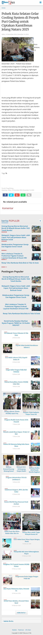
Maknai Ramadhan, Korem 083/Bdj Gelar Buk (16, 383)
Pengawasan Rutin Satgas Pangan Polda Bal (26, 577)
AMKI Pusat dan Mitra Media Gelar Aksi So (11, 532)
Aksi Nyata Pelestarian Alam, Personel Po (16, 590)
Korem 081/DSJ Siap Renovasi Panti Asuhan (16, 503)
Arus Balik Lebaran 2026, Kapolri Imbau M (16, 358)
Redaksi (14, 630)
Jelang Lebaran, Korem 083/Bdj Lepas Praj (11, 412)
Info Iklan (28, 630)
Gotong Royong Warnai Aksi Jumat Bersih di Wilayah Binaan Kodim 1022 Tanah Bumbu (16, 228)
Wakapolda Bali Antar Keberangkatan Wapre (26, 553)
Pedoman (21, 630)
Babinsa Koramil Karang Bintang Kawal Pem (8, 470)
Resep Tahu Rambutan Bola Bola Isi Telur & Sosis (20, 263)
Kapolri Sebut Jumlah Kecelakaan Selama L (27, 346)
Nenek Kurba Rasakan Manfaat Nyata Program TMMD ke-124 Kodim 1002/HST (16, 323)
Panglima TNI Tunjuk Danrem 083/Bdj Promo (16, 565)
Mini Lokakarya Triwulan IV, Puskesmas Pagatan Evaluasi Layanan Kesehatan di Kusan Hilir (14, 256)
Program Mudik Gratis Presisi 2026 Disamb (16, 421)
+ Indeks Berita (8, 621)
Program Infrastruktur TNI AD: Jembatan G (16, 478)
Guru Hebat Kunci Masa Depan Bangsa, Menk (27, 540)
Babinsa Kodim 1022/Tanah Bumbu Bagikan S (34, 471)
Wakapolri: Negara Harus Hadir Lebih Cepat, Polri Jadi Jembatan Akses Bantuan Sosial (16, 237)
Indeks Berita (21, 613)
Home (3, 8)
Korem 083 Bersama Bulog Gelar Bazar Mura (16, 445)
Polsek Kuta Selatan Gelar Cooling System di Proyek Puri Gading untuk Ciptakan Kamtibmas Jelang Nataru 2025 (20, 21)
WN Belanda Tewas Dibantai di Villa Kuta (16, 334)
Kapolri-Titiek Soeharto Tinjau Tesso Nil (31, 413)
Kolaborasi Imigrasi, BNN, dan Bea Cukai (16, 491)
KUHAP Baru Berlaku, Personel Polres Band (16, 602)
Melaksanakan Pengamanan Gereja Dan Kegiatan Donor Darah (15, 245)
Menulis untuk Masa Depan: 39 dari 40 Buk (16, 433)
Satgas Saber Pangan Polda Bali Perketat (16, 371)
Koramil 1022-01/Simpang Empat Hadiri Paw (21, 470)
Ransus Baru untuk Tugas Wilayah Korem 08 (31, 533)
